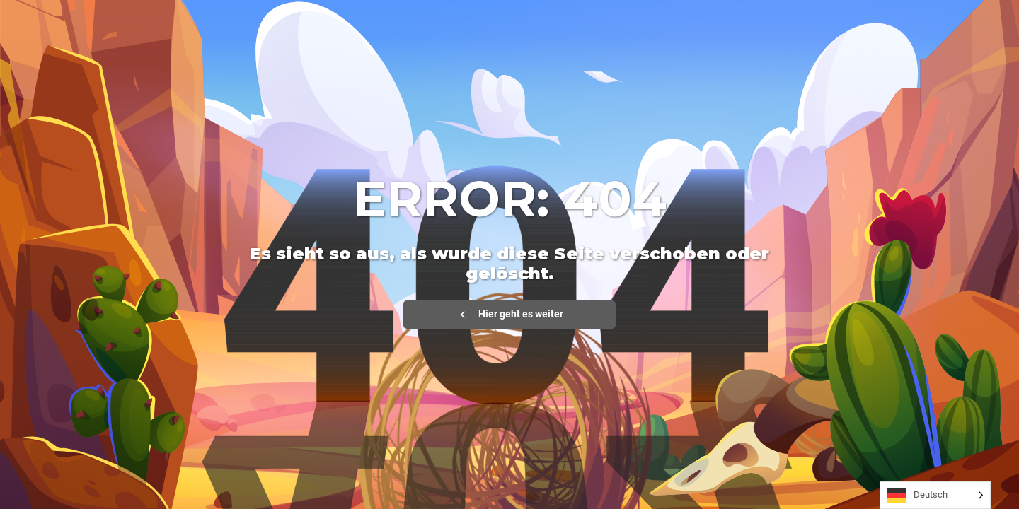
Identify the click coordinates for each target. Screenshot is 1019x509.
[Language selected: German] (935, 495)
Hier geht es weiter (509, 315)
